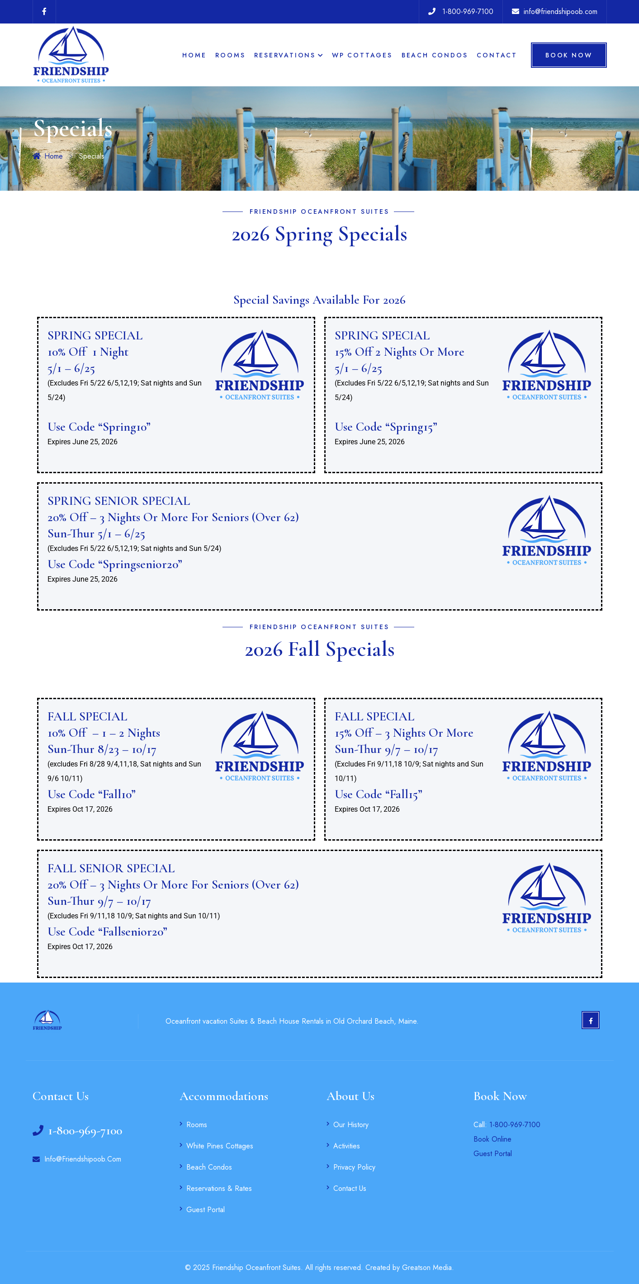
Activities (346, 1146)
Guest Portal (205, 1209)
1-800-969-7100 (514, 1124)
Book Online (492, 1139)
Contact (497, 55)
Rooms (230, 55)
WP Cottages (362, 55)
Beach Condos (435, 55)
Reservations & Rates (219, 1188)
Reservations (285, 55)
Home (194, 55)
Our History (351, 1124)
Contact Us (349, 1188)
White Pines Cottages (219, 1146)
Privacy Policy (354, 1167)
